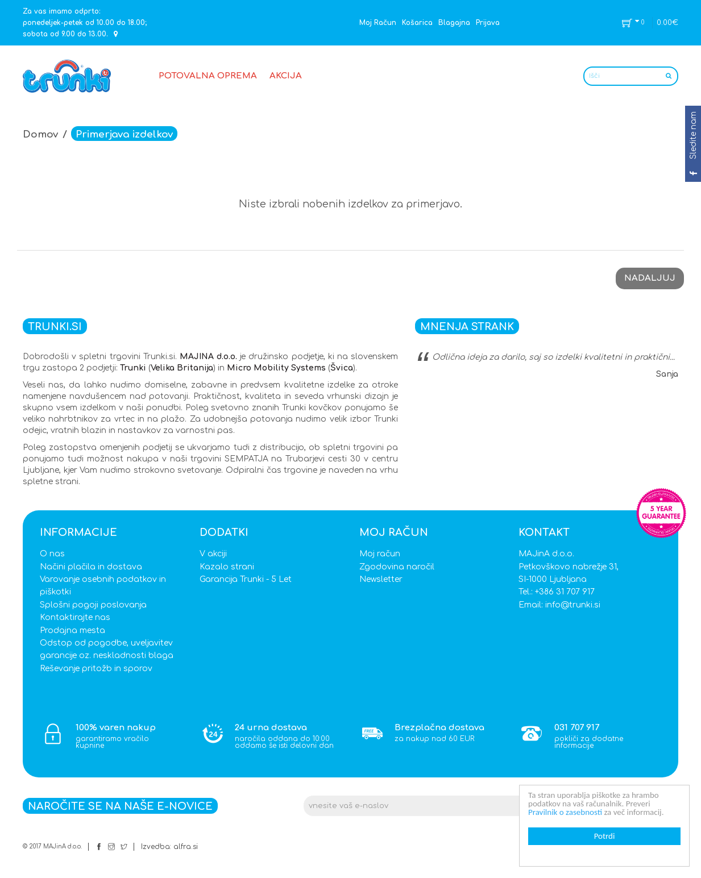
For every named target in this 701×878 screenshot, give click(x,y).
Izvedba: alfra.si (169, 847)
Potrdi (605, 836)
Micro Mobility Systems (276, 368)
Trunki (133, 368)
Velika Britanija (182, 368)
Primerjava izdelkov (124, 134)
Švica (341, 368)
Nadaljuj (649, 278)
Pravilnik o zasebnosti (566, 812)
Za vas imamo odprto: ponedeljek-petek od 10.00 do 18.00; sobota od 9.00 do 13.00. (85, 22)
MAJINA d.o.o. (208, 356)
